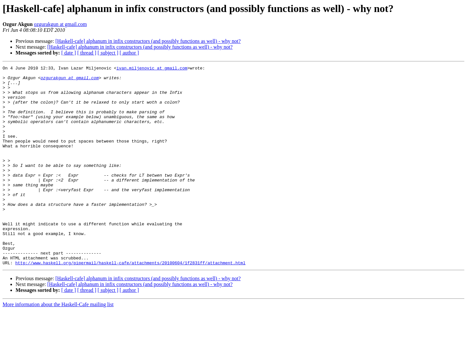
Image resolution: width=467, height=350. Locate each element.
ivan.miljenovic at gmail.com (151, 69)
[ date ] (68, 53)
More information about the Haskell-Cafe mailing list (58, 344)
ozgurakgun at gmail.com (60, 24)
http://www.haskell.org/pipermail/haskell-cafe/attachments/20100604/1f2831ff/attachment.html (130, 303)
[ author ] (129, 53)
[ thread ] (86, 53)
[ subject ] (108, 53)
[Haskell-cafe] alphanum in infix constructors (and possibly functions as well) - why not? (148, 41)
